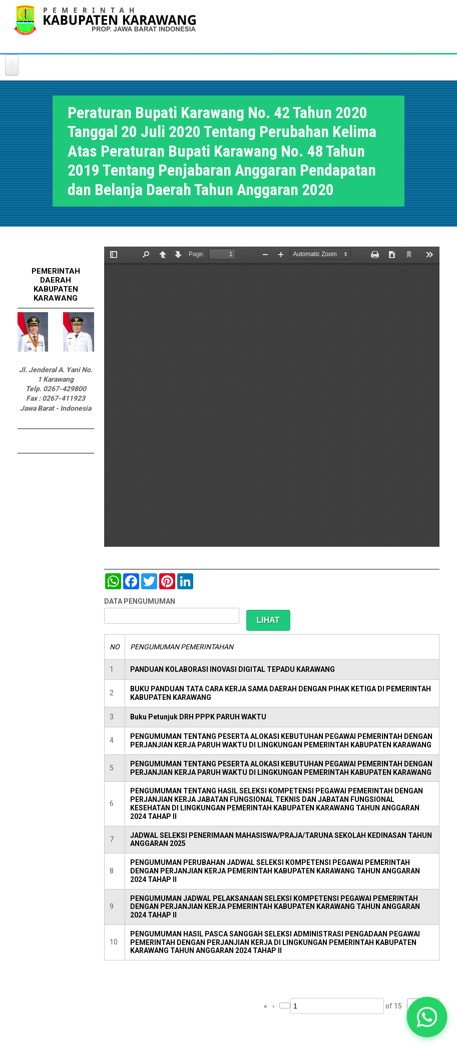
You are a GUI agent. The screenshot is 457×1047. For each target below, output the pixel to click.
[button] (427, 1017)
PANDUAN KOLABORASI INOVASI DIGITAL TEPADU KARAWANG (232, 669)
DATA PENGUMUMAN (139, 601)
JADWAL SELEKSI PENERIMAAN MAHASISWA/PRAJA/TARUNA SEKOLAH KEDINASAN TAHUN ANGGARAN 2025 (281, 839)
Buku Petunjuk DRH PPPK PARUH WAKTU (198, 717)
